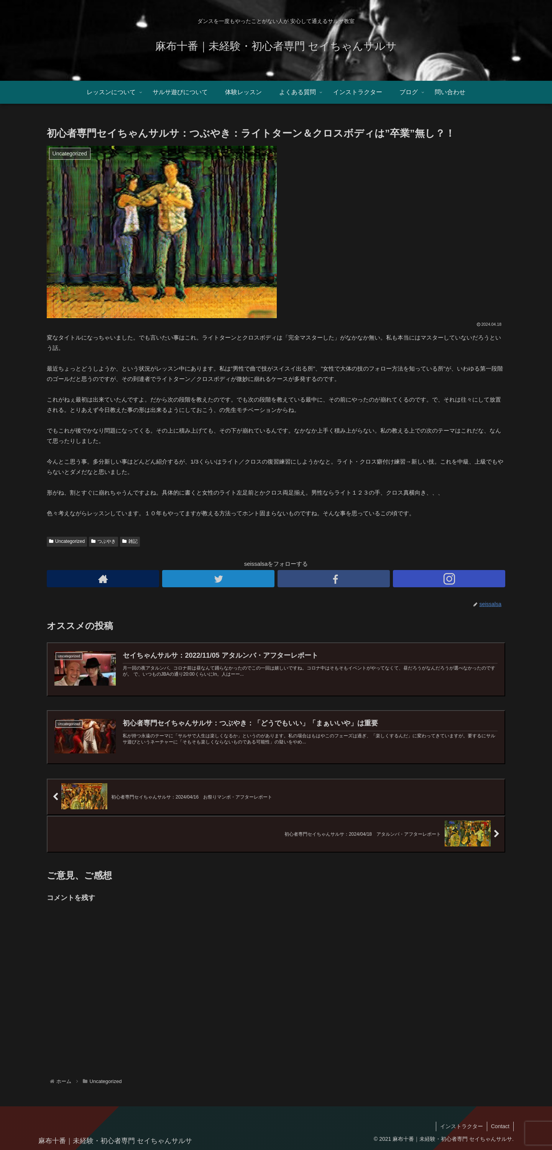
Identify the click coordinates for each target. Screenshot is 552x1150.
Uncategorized (67, 541)
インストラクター (461, 1126)
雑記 (130, 541)
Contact (500, 1126)
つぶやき (103, 541)
